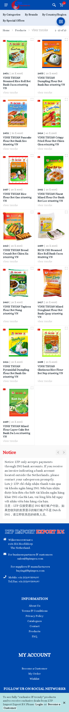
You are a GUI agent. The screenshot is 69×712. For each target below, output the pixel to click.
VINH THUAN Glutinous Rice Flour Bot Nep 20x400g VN (50, 370)
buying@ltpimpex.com (30, 570)
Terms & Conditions (34, 610)
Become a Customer (34, 668)
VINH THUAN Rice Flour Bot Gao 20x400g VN (17, 197)
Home (6, 30)
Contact (35, 626)
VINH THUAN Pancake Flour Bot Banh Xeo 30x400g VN (17, 141)
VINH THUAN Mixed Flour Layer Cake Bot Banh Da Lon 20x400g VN (16, 431)
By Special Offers (13, 20)
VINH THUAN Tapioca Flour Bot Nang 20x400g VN (17, 310)
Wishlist (34, 678)
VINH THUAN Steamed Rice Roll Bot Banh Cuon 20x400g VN (17, 83)
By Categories (11, 14)
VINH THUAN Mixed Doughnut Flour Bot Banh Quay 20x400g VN (50, 312)
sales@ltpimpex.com (30, 558)
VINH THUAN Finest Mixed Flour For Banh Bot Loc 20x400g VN (51, 197)
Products (20, 30)
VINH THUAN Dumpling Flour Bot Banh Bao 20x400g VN (51, 81)
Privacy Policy (34, 616)
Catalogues (34, 621)
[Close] (64, 702)
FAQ (34, 636)
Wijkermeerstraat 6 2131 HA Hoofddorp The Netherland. (20, 543)
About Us (34, 605)
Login (39, 704)
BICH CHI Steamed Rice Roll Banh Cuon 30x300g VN (50, 254)
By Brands (31, 14)
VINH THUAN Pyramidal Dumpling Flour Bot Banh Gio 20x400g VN (16, 371)
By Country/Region (54, 14)
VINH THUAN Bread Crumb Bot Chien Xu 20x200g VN (15, 254)
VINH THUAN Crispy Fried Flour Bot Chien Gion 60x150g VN (51, 141)
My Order (34, 673)
